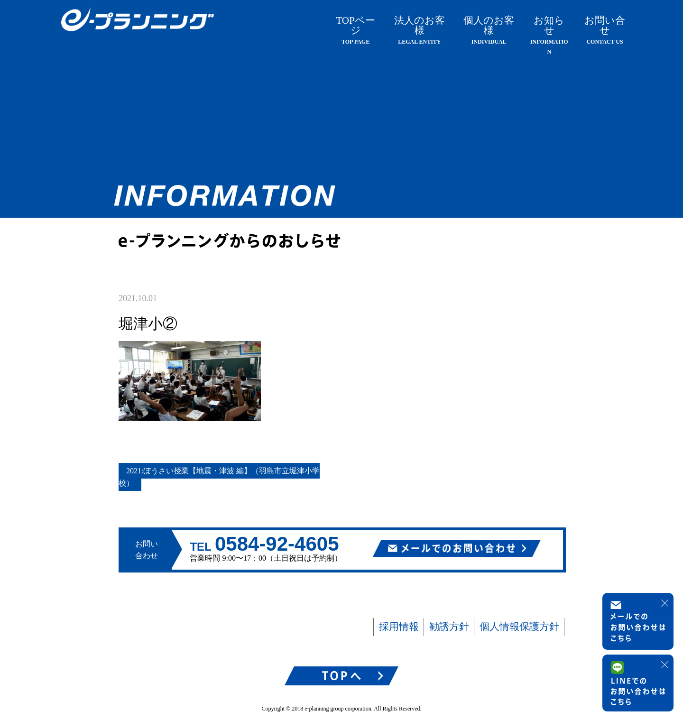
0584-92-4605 (277, 544)
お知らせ (549, 35)
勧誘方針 (449, 626)
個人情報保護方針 (519, 626)
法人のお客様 (419, 30)
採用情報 (399, 626)
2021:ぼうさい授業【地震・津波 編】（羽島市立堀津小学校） (219, 477)
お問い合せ (604, 30)
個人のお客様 (488, 30)
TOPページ (355, 30)
